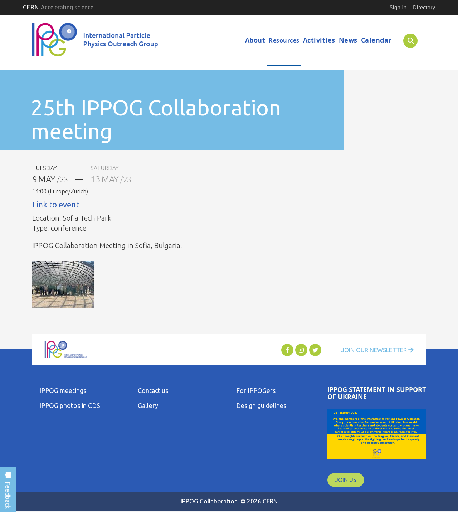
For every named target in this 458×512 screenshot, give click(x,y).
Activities (319, 40)
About (255, 40)
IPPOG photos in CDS (69, 405)
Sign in (398, 7)
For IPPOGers (256, 390)
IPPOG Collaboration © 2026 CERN (229, 501)
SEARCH (406, 40)
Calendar (376, 40)
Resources (284, 40)
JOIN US (345, 480)
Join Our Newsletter (373, 350)
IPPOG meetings (62, 390)
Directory (424, 7)
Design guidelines (261, 405)
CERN (58, 7)
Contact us (153, 390)
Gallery (148, 405)
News (348, 40)
